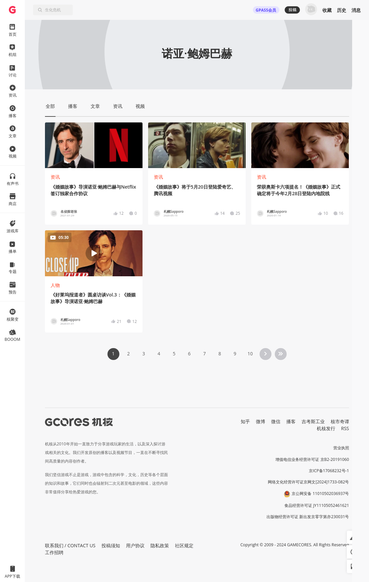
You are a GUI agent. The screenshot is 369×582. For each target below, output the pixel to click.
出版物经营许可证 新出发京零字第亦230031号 (307, 516)
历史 (341, 10)
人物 (55, 285)
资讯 (55, 177)
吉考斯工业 (313, 421)
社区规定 (184, 545)
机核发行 (326, 428)
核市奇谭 (340, 421)
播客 (291, 421)
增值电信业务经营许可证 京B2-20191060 (312, 459)
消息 (356, 10)
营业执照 (341, 448)
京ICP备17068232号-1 (329, 470)
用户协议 (135, 545)
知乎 (245, 421)
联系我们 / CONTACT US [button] (70, 545)
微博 (260, 421)
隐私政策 (159, 545)
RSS (345, 428)
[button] (353, 537)
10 (250, 353)
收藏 (327, 10)
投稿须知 (111, 545)
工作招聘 (54, 552)
